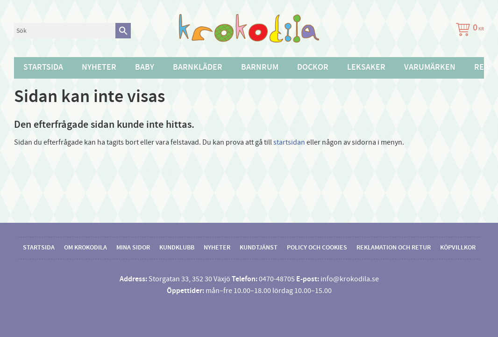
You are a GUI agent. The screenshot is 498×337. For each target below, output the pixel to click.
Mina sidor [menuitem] (133, 247)
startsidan (289, 142)
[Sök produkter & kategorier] (64, 30)
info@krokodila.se (349, 279)
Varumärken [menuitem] (429, 67)
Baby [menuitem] (144, 67)
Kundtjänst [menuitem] (258, 247)
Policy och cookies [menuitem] (317, 247)
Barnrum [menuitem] (259, 67)
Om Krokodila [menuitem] (85, 247)
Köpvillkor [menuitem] (458, 247)
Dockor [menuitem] (312, 67)
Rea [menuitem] (481, 67)
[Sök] (123, 30)
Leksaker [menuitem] (366, 67)
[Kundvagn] (468, 30)
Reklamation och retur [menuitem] (393, 247)
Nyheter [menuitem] (99, 67)
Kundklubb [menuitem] (176, 247)
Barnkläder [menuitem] (197, 67)
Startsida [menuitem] (43, 67)
